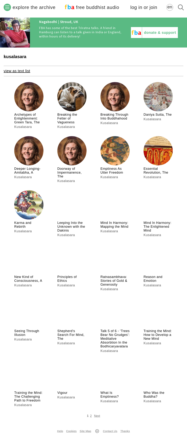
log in (143, 7)
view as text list (17, 71)
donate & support (160, 33)
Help (60, 431)
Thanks (125, 431)
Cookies (71, 431)
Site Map (85, 431)
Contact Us (110, 431)
